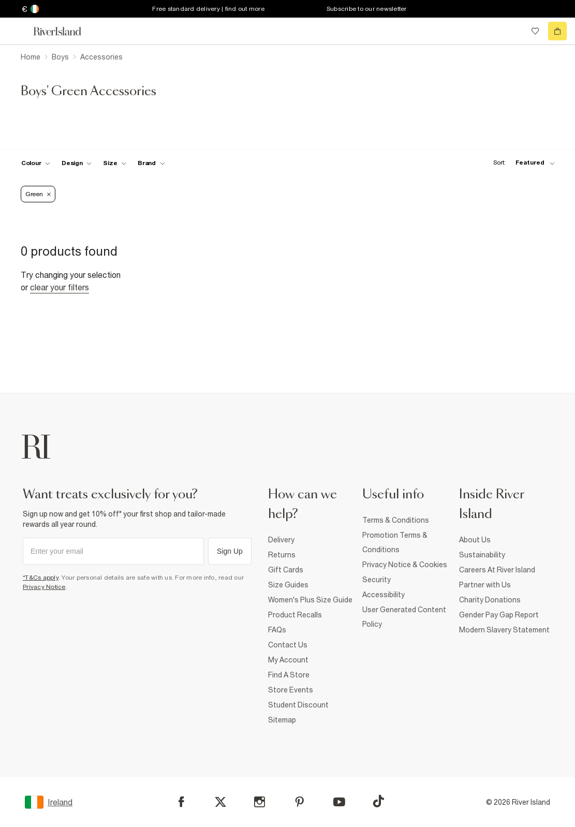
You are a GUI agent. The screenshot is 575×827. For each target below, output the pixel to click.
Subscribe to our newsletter (367, 8)
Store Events (290, 690)
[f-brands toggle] (151, 163)
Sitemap (282, 720)
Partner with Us (485, 585)
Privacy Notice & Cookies (404, 564)
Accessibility (383, 594)
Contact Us (287, 645)
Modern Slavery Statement (504, 630)
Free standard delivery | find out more (208, 8)
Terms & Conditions (395, 520)
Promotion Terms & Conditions (394, 542)
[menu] (17, 31)
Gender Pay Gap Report (499, 615)
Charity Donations (490, 600)
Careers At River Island (497, 570)
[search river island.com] (514, 31)
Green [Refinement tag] (38, 194)
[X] (220, 802)
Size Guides (288, 585)
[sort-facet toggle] (521, 162)
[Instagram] (260, 802)
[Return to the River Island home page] (64, 31)
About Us (475, 540)
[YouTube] (339, 802)
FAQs (277, 630)
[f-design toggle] (76, 163)
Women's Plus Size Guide (310, 600)
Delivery (281, 540)
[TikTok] (378, 801)
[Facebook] (181, 802)
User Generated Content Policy (404, 617)
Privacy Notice (44, 586)
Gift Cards (285, 570)
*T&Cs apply (40, 577)
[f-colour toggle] (36, 163)
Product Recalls (295, 615)
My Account (288, 660)
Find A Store (288, 675)
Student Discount (298, 705)
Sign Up (230, 551)
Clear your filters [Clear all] (59, 287)
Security (376, 579)
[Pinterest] (299, 802)
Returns (282, 555)
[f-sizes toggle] (114, 163)
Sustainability (482, 555)
